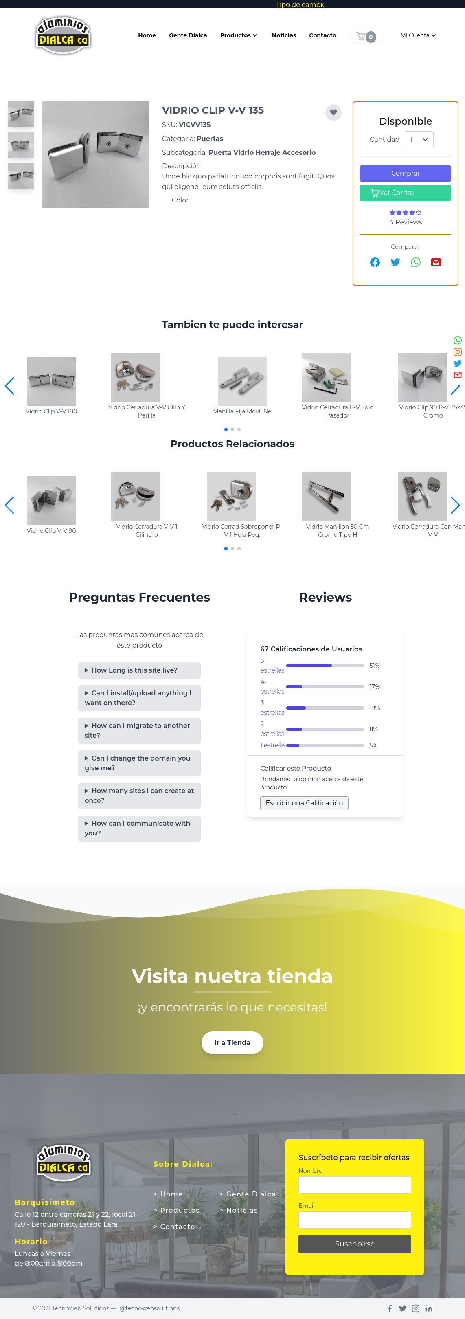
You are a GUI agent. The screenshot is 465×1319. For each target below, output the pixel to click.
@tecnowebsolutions (150, 1308)
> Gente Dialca (247, 1194)
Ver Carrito (392, 193)
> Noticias (238, 1210)
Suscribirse (355, 1244)
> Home (168, 1194)
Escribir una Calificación (304, 803)
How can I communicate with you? (138, 828)
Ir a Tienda (232, 1042)
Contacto (322, 35)
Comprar (405, 173)
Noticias (284, 35)
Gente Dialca (188, 35)
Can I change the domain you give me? (138, 763)
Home (147, 35)
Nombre (310, 1170)
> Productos (177, 1210)
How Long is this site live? (135, 670)
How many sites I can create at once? (139, 796)
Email (306, 1205)
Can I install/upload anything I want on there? (138, 698)
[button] (455, 386)
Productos (239, 35)
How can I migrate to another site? (137, 730)
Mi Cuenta (419, 35)
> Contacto (174, 1227)
